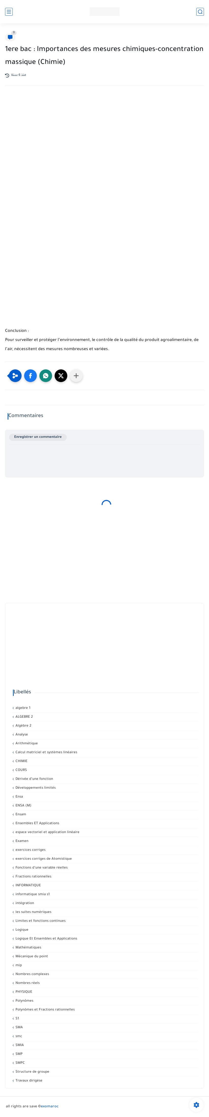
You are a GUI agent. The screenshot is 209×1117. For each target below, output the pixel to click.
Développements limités (35, 788)
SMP (18, 1054)
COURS (20, 770)
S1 (16, 1019)
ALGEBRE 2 (23, 717)
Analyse (21, 735)
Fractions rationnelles (32, 877)
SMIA (19, 1045)
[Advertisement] (104, 133)
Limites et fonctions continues (40, 921)
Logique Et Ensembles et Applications (45, 939)
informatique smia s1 (32, 894)
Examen (21, 841)
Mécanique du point (31, 957)
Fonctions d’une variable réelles (41, 868)
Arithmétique (26, 744)
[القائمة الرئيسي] (9, 12)
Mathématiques (27, 948)
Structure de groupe (31, 1072)
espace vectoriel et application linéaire (46, 832)
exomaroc (50, 1107)
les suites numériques (32, 912)
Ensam (20, 815)
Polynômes (23, 1001)
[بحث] (200, 12)
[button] (30, 375)
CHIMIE (20, 761)
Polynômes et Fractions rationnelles (44, 1010)
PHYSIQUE (23, 992)
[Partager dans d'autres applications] (76, 375)
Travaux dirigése (28, 1081)
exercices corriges (29, 850)
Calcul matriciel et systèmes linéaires (45, 752)
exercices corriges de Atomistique (43, 859)
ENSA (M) (22, 806)
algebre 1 (22, 708)
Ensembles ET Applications (36, 823)
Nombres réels (27, 983)
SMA (18, 1028)
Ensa (18, 797)
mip (18, 965)
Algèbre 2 (22, 726)
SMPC (19, 1063)
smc (18, 1036)
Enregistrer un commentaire (38, 437)
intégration (24, 903)
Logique (21, 930)
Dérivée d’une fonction (33, 779)
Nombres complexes (31, 974)
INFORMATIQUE (27, 886)
